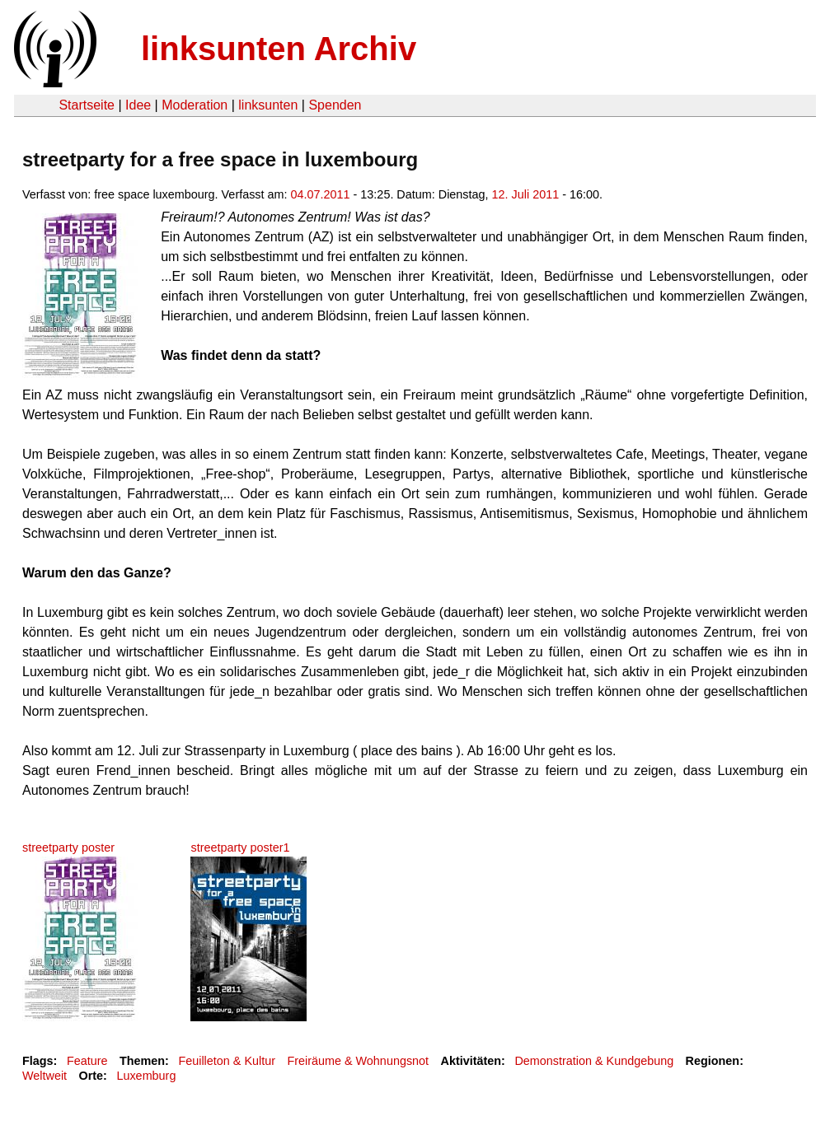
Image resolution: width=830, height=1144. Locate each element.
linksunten (268, 105)
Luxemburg (146, 1075)
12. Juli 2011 (526, 194)
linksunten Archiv (278, 48)
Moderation (194, 105)
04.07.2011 (320, 194)
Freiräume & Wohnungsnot (358, 1060)
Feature (87, 1060)
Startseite (87, 105)
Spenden (334, 105)
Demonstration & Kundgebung (593, 1060)
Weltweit (44, 1075)
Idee (138, 105)
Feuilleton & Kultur (226, 1060)
